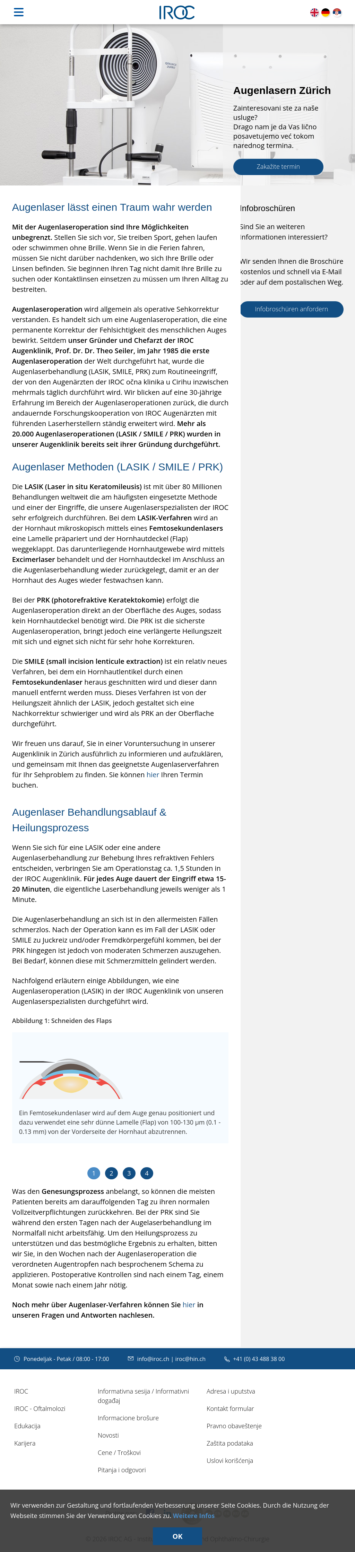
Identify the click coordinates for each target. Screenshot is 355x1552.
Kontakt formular (230, 1408)
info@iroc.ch (149, 1359)
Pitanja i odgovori (122, 1470)
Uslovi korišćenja (230, 1460)
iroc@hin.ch (190, 1359)
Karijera (25, 1443)
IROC (21, 1391)
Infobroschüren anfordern (291, 309)
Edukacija (27, 1426)
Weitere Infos (194, 1515)
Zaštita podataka (230, 1443)
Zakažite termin (278, 166)
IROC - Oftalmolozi (40, 1408)
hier (153, 774)
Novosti (108, 1435)
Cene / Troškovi (119, 1452)
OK (177, 1536)
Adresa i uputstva (231, 1391)
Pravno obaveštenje (234, 1426)
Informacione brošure (128, 1418)
